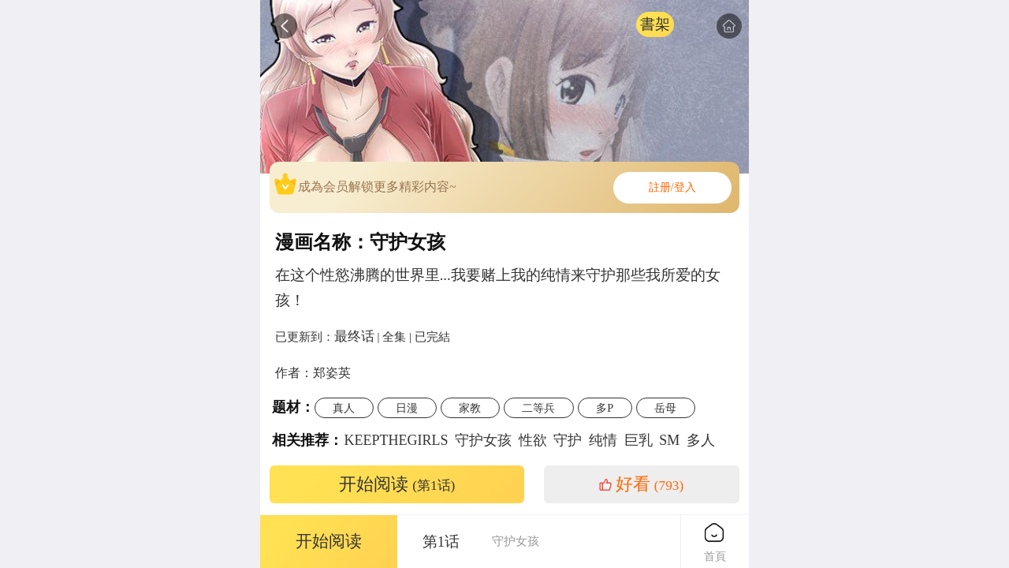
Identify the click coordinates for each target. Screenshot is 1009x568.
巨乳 (638, 440)
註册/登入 (672, 187)
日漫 (407, 408)
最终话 (354, 336)
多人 (701, 440)
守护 (567, 440)
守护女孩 (483, 440)
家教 (470, 408)
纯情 (603, 440)
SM (669, 440)
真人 (344, 408)
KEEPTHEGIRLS (396, 440)
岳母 (665, 408)
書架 (655, 24)
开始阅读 (397, 484)
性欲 (533, 440)
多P (604, 408)
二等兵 (538, 408)
